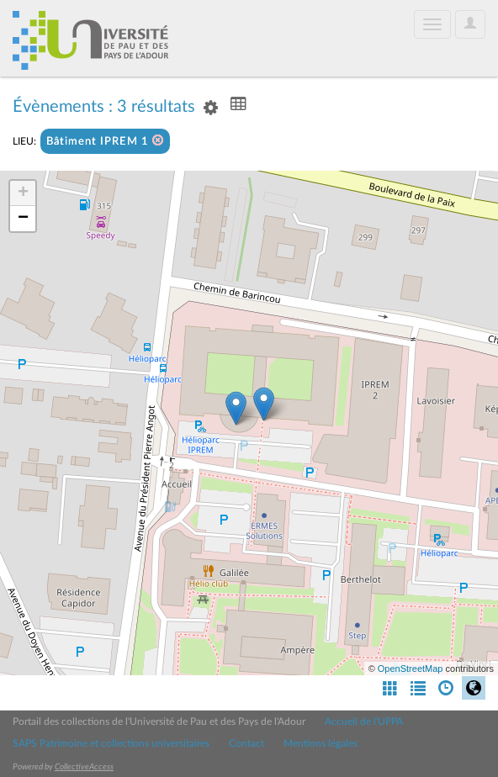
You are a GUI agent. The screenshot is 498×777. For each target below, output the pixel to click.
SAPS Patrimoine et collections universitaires (111, 743)
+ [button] (23, 193)
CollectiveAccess (84, 767)
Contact (246, 743)
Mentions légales (320, 743)
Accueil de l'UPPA (364, 721)
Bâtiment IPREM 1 (105, 141)
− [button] (23, 218)
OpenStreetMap (410, 668)
